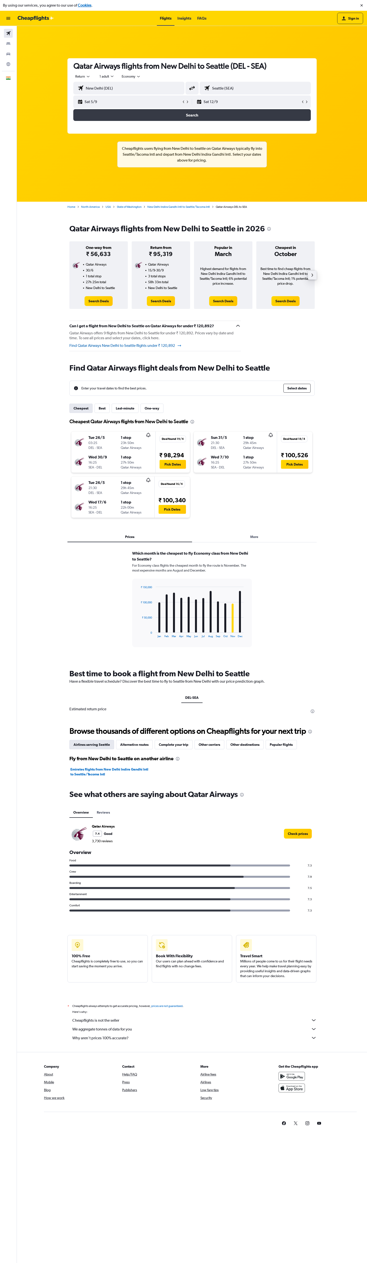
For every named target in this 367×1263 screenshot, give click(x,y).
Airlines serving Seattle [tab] (92, 745)
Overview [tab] (81, 812)
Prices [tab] (129, 537)
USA (108, 207)
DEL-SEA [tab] (192, 698)
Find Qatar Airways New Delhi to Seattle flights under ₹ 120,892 (125, 345)
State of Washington (129, 207)
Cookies (84, 5)
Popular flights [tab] (281, 745)
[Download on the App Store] (292, 1088)
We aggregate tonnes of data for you (194, 1029)
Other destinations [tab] (244, 745)
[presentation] (269, 229)
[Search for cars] (8, 54)
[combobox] (82, 76)
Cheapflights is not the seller (194, 1020)
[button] (361, 5)
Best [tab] (102, 408)
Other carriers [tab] (209, 745)
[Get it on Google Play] (292, 1076)
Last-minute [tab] (125, 408)
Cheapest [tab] (81, 408)
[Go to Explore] (8, 64)
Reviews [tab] (103, 812)
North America (90, 207)
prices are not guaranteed (167, 1006)
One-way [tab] (152, 408)
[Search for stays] (8, 43)
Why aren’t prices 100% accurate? (194, 1038)
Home (71, 207)
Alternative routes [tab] (134, 745)
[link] (99, 301)
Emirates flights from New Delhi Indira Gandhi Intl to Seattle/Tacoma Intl (109, 771)
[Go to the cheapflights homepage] (36, 18)
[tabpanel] (192, 603)
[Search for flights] (8, 33)
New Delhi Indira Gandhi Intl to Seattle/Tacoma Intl (178, 207)
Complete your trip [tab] (173, 745)
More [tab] (254, 537)
